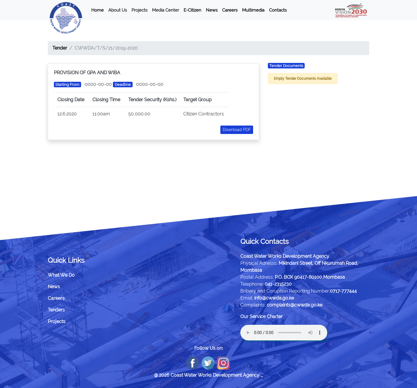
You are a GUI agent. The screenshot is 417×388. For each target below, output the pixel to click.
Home (97, 10)
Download (237, 129)
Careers (229, 10)
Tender (59, 48)
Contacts (278, 10)
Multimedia (253, 10)
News (211, 10)
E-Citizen (192, 10)
